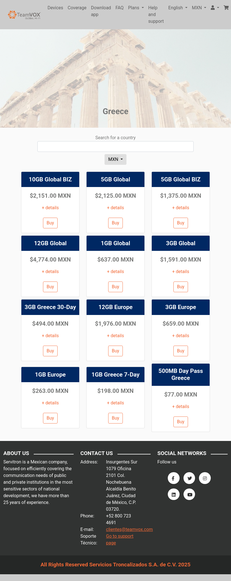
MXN (113, 159)
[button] (215, 7)
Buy (50, 223)
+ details (50, 207)
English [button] (176, 7)
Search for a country (115, 137)
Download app (101, 11)
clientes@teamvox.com (129, 529)
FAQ (120, 7)
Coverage (77, 7)
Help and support (156, 14)
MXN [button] (197, 7)
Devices (55, 7)
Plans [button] (134, 7)
